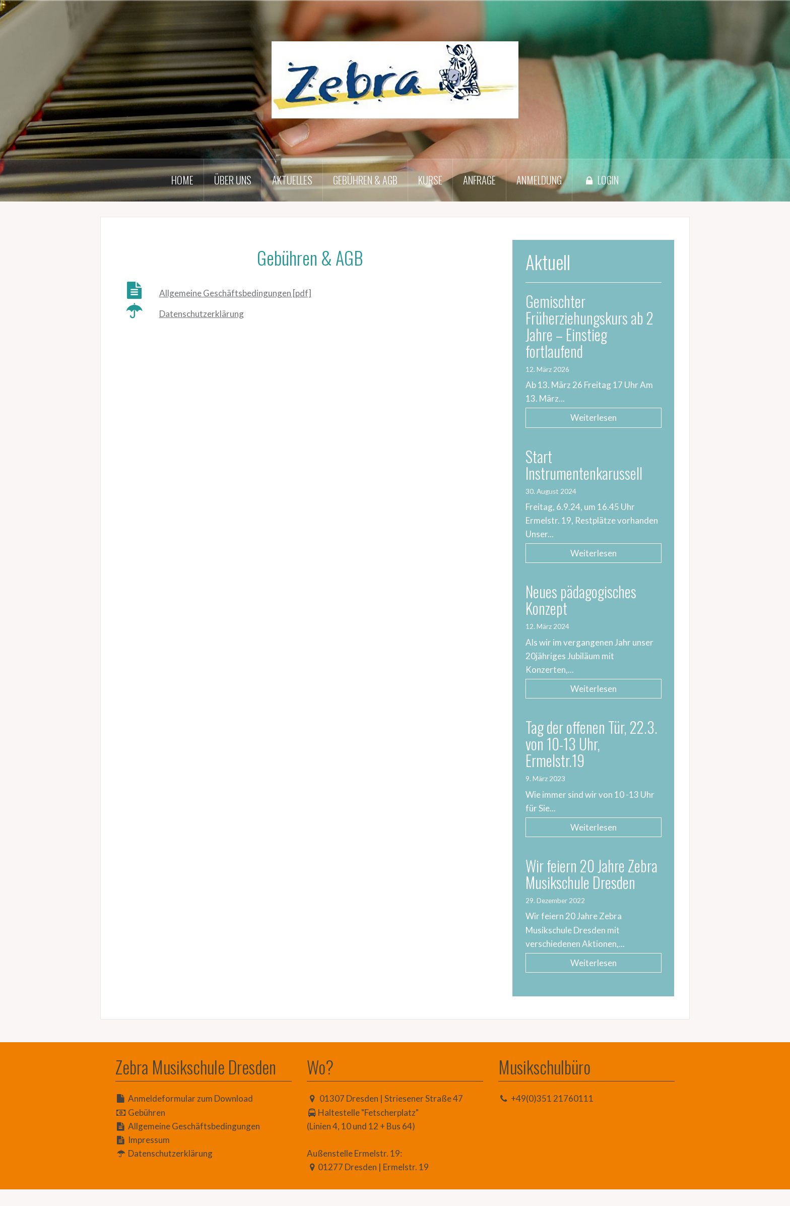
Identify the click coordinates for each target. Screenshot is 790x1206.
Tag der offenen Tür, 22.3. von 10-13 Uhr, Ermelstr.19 (588, 744)
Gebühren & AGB (365, 179)
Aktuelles (292, 179)
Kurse (430, 179)
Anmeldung (539, 179)
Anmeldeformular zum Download (190, 1115)
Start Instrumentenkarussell (594, 464)
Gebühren (146, 1129)
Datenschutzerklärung (201, 313)
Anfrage (479, 179)
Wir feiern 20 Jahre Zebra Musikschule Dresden (585, 882)
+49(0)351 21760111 (552, 1115)
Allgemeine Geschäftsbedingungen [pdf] (235, 293)
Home (182, 179)
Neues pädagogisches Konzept (591, 599)
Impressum (149, 1156)
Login (600, 179)
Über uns (232, 179)
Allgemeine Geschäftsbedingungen (194, 1142)
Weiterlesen (598, 417)
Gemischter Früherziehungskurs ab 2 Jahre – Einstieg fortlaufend (595, 326)
